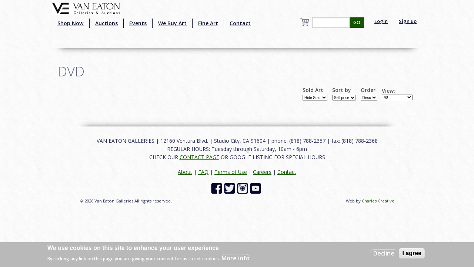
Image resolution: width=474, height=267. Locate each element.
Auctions (106, 23)
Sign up (408, 21)
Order (368, 90)
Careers (262, 171)
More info (235, 258)
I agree (411, 253)
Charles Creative (378, 201)
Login (381, 21)
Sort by (341, 90)
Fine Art (208, 23)
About (185, 171)
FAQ (203, 171)
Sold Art (313, 90)
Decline (383, 253)
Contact (240, 23)
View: (388, 90)
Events (138, 23)
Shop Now (70, 23)
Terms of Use (230, 171)
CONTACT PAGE (199, 157)
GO (356, 22)
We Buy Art (172, 23)
